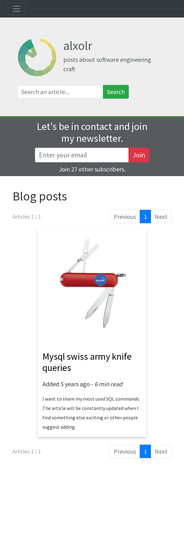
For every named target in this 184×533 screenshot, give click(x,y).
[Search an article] (60, 92)
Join (139, 155)
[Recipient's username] (82, 155)
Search (116, 92)
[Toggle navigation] (16, 8)
